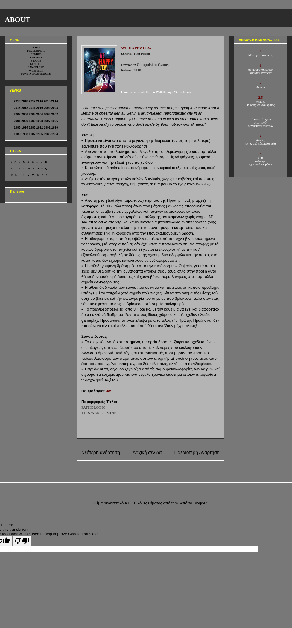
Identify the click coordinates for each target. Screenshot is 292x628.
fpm (174, 503)
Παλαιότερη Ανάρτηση (197, 452)
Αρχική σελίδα (147, 452)
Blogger (199, 503)
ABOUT (17, 19)
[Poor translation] (21, 541)
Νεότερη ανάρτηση (100, 452)
